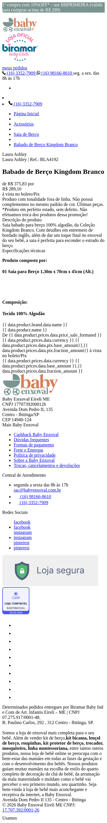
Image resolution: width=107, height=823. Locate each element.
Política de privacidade (35, 455)
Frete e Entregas (28, 450)
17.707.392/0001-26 (20, 810)
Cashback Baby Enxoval (36, 434)
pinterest (21, 542)
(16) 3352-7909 (19, 73)
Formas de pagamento (34, 444)
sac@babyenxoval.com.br (37, 490)
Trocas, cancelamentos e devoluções (47, 465)
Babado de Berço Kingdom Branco (46, 144)
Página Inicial (26, 113)
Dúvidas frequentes (31, 439)
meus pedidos (14, 67)
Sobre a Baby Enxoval (34, 460)
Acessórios (24, 124)
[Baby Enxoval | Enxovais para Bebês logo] (20, 30)
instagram (23, 532)
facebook (22, 522)
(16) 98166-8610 (55, 73)
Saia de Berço (26, 134)
